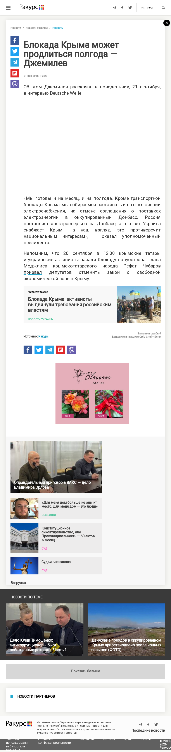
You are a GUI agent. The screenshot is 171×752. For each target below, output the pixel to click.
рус (149, 8)
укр (143, 8)
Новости (15, 27)
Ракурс (43, 336)
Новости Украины (37, 27)
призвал (33, 272)
